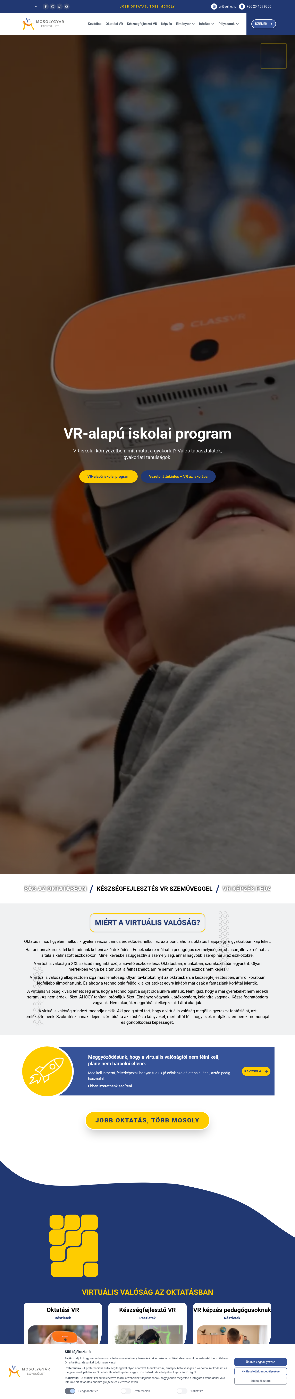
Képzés (166, 24)
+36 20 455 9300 (255, 6)
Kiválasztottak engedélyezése (260, 1371)
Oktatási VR (114, 24)
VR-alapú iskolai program (108, 476)
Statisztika (196, 1391)
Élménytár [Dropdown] (185, 24)
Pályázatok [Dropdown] (229, 24)
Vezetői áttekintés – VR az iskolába (178, 476)
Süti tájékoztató (261, 1380)
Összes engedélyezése (260, 1362)
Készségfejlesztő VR (142, 24)
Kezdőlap (94, 24)
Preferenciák (142, 1391)
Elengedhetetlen (88, 1391)
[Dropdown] (32, 6)
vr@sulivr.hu (223, 6)
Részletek (63, 1318)
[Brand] (34, 1371)
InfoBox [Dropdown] (206, 24)
